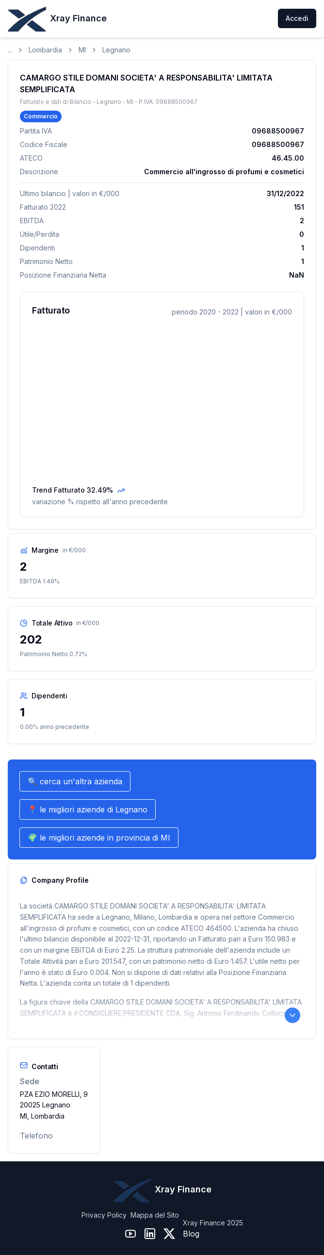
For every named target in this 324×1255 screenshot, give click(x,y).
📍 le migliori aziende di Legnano (87, 809)
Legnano (116, 50)
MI (82, 50)
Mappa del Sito (154, 1215)
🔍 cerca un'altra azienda (75, 781)
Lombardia (45, 50)
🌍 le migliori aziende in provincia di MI (99, 837)
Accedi (297, 18)
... (10, 50)
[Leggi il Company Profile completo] (292, 1015)
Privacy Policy (104, 1215)
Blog (191, 1233)
